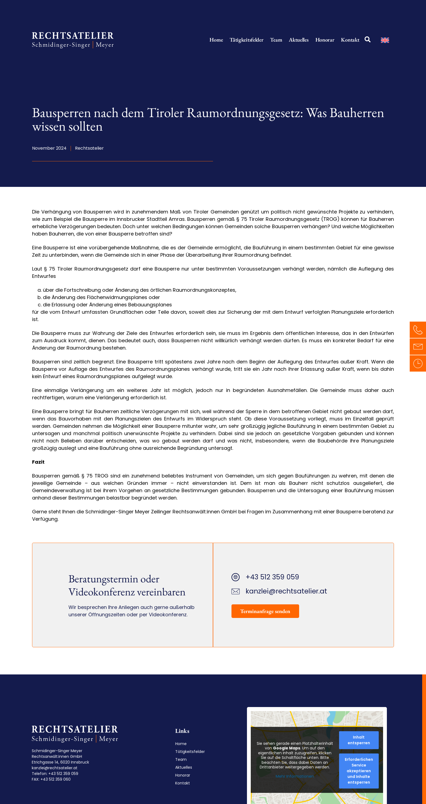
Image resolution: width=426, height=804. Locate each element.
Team (276, 39)
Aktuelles (298, 39)
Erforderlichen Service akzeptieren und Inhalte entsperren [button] (357, 771)
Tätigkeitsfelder (246, 39)
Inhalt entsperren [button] (357, 740)
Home (216, 39)
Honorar (324, 39)
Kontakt (350, 39)
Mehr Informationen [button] (294, 776)
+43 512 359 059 (63, 773)
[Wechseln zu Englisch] (385, 40)
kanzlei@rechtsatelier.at (54, 768)
